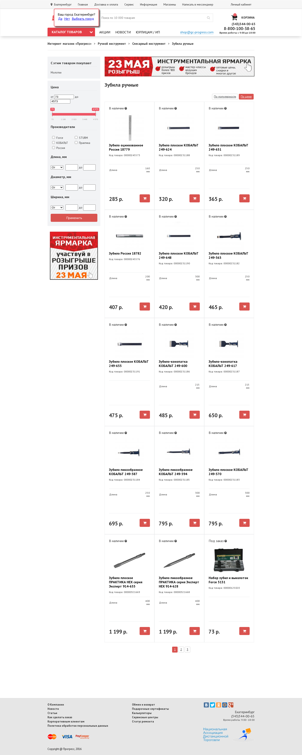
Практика (82, 143)
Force (57, 138)
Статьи (52, 713)
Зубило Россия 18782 (125, 253)
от (52, 97)
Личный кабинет (241, 4)
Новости (123, 32)
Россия (58, 148)
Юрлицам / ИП (148, 32)
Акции (104, 32)
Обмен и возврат (143, 704)
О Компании (56, 704)
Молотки (56, 72)
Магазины (169, 4)
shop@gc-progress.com (197, 32)
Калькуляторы (142, 713)
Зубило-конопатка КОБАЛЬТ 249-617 (223, 363)
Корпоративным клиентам (66, 721)
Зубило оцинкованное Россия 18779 (126, 147)
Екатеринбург (61, 4)
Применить (74, 218)
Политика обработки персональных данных (78, 726)
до (76, 97)
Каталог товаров (72, 32)
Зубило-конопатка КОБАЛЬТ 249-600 (173, 363)
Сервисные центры (145, 717)
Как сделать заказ (60, 717)
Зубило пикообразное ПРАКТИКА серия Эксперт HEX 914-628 (179, 582)
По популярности (225, 96)
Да (60, 18)
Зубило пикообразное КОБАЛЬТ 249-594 (176, 471)
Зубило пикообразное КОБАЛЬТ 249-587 (126, 471)
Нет (67, 18)
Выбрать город (83, 18)
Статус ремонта (143, 721)
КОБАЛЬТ (60, 143)
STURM (81, 138)
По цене (246, 96)
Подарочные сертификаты (150, 709)
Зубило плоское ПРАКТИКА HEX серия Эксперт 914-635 (125, 582)
